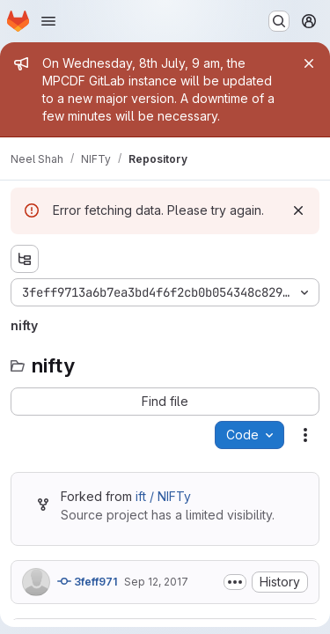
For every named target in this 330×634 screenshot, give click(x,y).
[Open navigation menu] (48, 21)
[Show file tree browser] (25, 259)
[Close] (308, 63)
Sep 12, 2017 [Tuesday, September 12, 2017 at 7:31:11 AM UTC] (156, 581)
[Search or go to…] (279, 21)
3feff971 (87, 581)
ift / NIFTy (163, 496)
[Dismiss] (298, 210)
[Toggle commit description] (235, 582)
